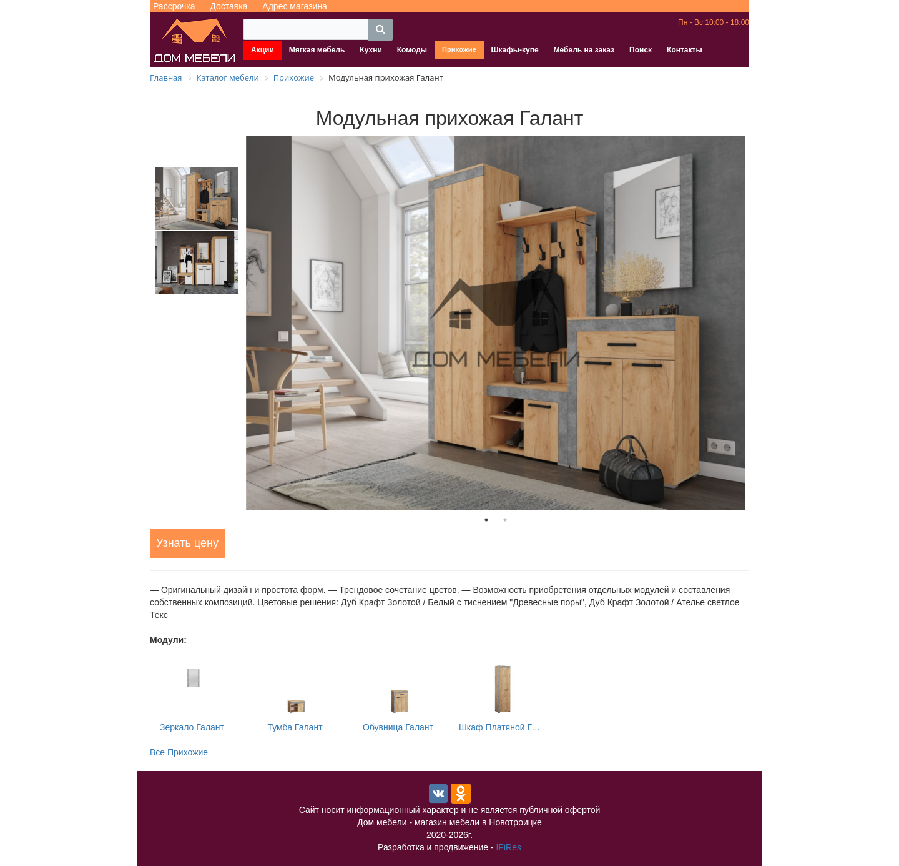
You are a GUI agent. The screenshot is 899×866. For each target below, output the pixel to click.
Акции (262, 50)
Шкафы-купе (515, 50)
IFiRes (508, 847)
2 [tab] (505, 520)
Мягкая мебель (317, 50)
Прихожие (459, 49)
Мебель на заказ (584, 50)
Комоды (412, 50)
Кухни (370, 50)
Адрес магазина (294, 6)
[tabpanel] (495, 323)
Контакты (684, 50)
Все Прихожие (179, 752)
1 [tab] (486, 520)
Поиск (640, 50)
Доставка (228, 6)
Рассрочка (174, 6)
